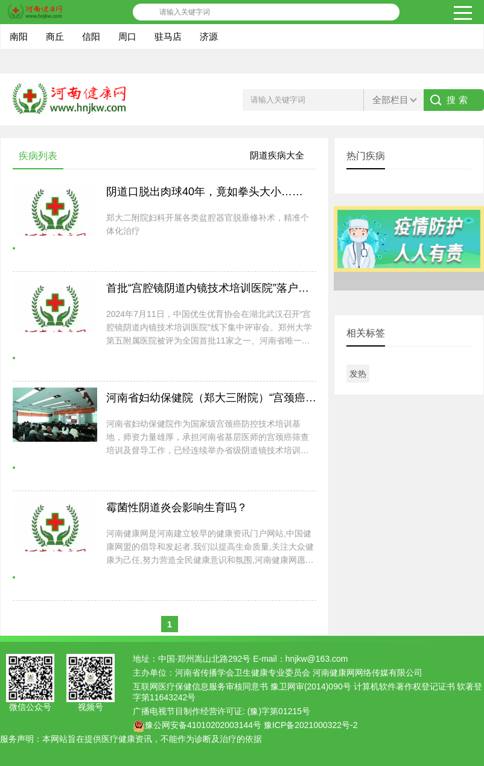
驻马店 (168, 36)
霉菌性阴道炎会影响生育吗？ (176, 507)
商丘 (55, 36)
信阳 (91, 36)
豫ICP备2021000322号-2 (311, 725)
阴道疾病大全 (277, 155)
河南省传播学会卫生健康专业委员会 (242, 672)
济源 (209, 36)
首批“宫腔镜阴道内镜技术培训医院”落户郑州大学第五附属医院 (256, 288)
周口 (127, 36)
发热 (357, 373)
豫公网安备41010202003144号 (203, 725)
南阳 (19, 36)
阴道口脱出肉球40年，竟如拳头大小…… (204, 192)
